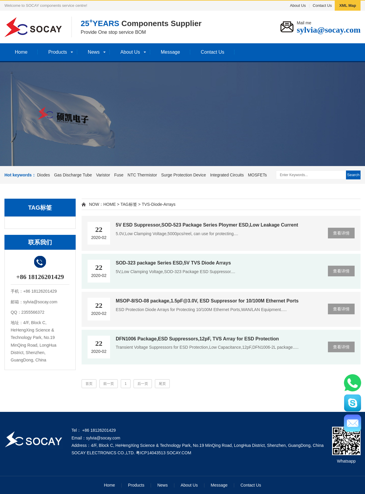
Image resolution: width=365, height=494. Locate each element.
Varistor (103, 175)
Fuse (118, 175)
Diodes (43, 175)
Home (21, 52)
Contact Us (322, 5)
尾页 (162, 384)
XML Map (347, 5)
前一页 (108, 384)
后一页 (142, 384)
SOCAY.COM (179, 452)
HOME (109, 204)
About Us (298, 5)
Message (170, 52)
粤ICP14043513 (151, 452)
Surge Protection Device (183, 175)
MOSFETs (257, 175)
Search (353, 175)
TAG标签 (128, 204)
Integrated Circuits (227, 175)
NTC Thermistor (142, 175)
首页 (89, 384)
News (94, 52)
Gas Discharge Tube (73, 175)
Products (57, 52)
